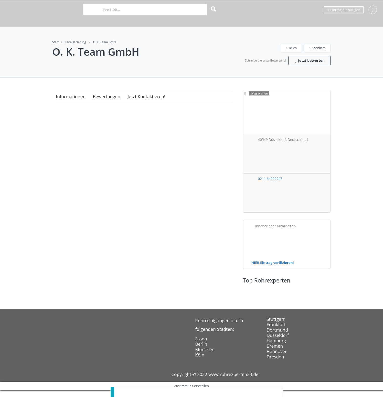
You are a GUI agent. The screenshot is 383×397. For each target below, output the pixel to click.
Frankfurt (276, 332)
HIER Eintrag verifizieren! (272, 270)
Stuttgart (276, 326)
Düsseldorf (278, 342)
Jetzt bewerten (307, 67)
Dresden (275, 364)
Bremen (275, 353)
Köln (199, 362)
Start (55, 42)
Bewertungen (106, 104)
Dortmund (277, 337)
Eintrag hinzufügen (343, 10)
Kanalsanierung (75, 42)
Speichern (317, 48)
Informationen (70, 104)
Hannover (277, 359)
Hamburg (276, 348)
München (204, 357)
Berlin (201, 351)
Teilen (291, 48)
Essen (201, 346)
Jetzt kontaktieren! (146, 104)
